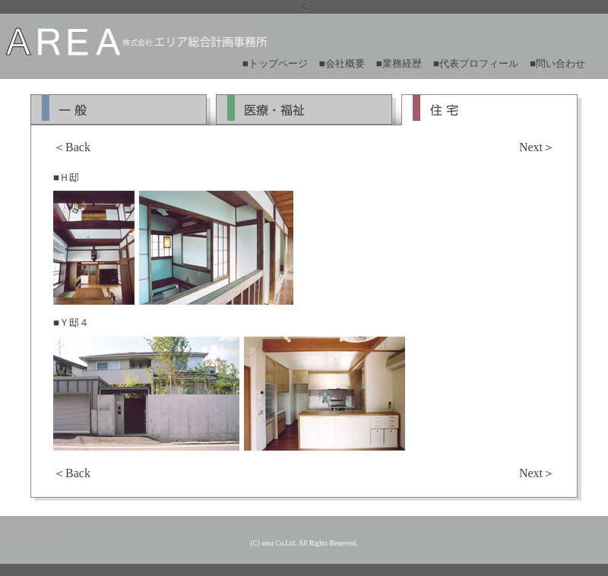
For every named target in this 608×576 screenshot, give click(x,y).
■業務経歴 (399, 63)
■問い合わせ (557, 63)
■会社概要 (342, 63)
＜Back (71, 147)
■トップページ (275, 63)
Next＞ (537, 147)
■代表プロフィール (475, 63)
